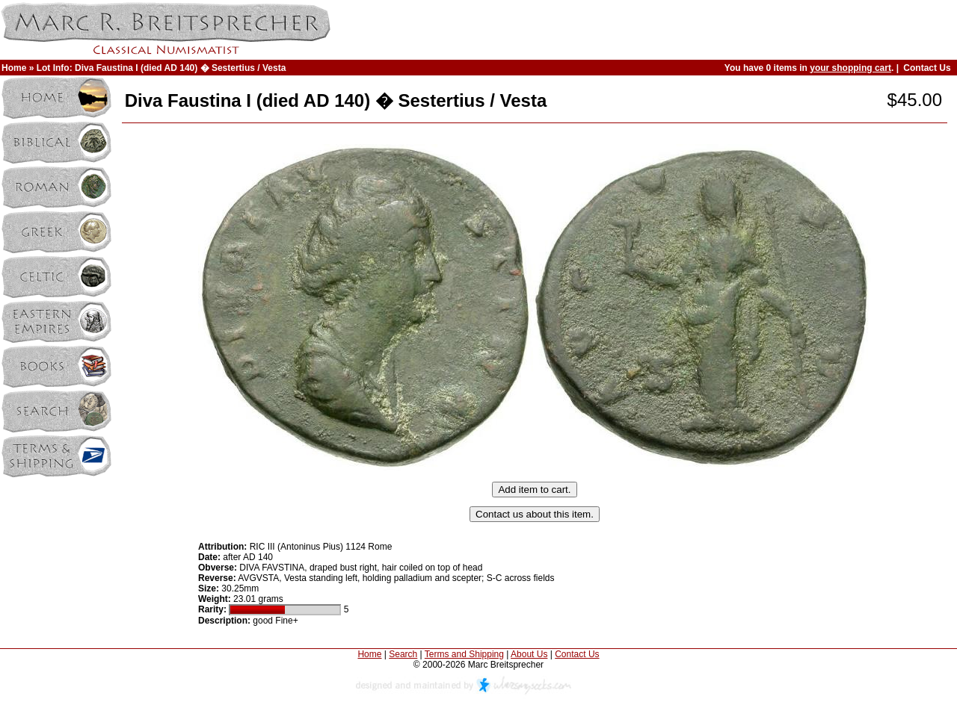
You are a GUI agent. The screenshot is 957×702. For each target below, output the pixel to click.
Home (13, 68)
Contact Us (926, 68)
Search (403, 654)
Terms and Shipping (464, 654)
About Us (529, 654)
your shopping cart (850, 68)
